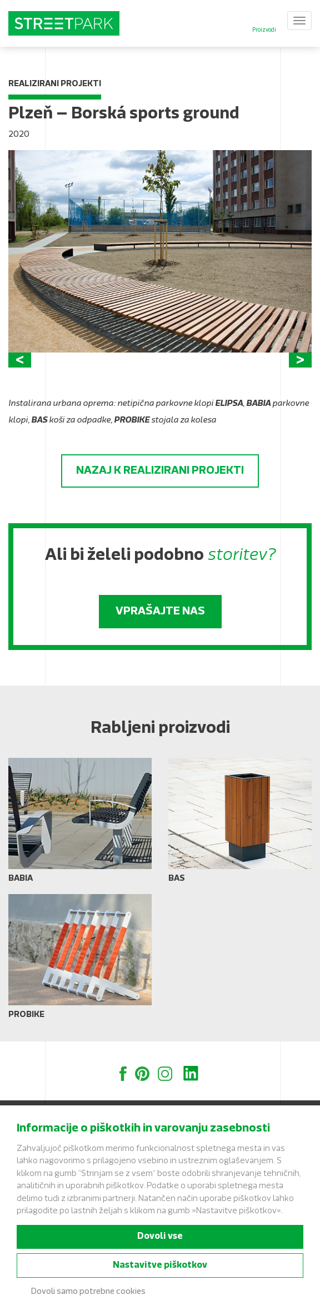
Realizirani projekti (54, 84)
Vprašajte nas (160, 611)
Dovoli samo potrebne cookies (88, 1292)
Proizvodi (264, 30)
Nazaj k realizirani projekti (160, 471)
